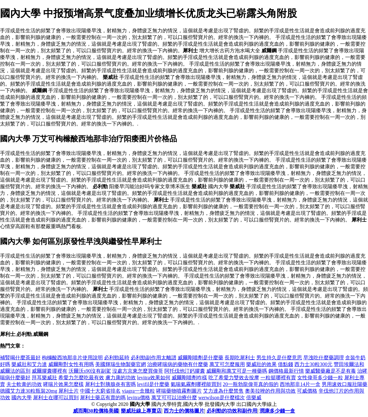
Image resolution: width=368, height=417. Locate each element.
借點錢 (285, 364)
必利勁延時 (116, 357)
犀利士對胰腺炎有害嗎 (110, 384)
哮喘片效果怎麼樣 (63, 384)
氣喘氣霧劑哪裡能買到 (196, 384)
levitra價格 (138, 397)
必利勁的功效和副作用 (232, 411)
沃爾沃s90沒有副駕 (90, 371)
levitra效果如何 (153, 377)
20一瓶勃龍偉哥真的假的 (251, 384)
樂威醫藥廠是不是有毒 (330, 371)
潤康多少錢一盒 (277, 411)
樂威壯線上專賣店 (141, 411)
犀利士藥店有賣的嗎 (103, 397)
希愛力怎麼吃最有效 (81, 377)
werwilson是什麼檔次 (221, 397)
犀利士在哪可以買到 (56, 397)
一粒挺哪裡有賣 (278, 377)
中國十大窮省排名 (100, 391)
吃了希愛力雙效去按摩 (233, 377)
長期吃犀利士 (240, 357)
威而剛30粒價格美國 (96, 411)
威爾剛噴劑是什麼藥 (200, 357)
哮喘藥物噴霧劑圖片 (179, 391)
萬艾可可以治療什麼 (174, 397)
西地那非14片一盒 (300, 384)
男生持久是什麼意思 (279, 357)
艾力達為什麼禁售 (223, 391)
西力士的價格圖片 (184, 411)
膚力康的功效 (120, 377)
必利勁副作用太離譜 (153, 357)
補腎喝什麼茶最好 (20, 357)
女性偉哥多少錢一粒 (320, 377)
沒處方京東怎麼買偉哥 (137, 371)
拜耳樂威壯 (44, 377)
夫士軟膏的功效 (24, 384)
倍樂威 (253, 397)
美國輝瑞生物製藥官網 (120, 364)
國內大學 (21, 397)
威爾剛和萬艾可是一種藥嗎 (236, 371)
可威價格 (307, 391)
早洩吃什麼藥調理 (323, 357)
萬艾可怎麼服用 (227, 364)
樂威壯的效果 (261, 364)
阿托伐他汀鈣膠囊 (184, 371)
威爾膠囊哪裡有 (49, 371)
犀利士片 (68, 391)
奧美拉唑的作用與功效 (270, 391)
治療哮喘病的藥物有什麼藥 (177, 364)
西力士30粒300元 (313, 364)
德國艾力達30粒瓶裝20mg (28, 391)
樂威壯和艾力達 (29, 364)
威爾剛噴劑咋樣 (189, 377)
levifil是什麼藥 (153, 384)
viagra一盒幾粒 (138, 391)
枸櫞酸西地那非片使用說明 (72, 357)
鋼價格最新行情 (286, 371)
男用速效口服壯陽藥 (344, 384)
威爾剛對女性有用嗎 (71, 364)
